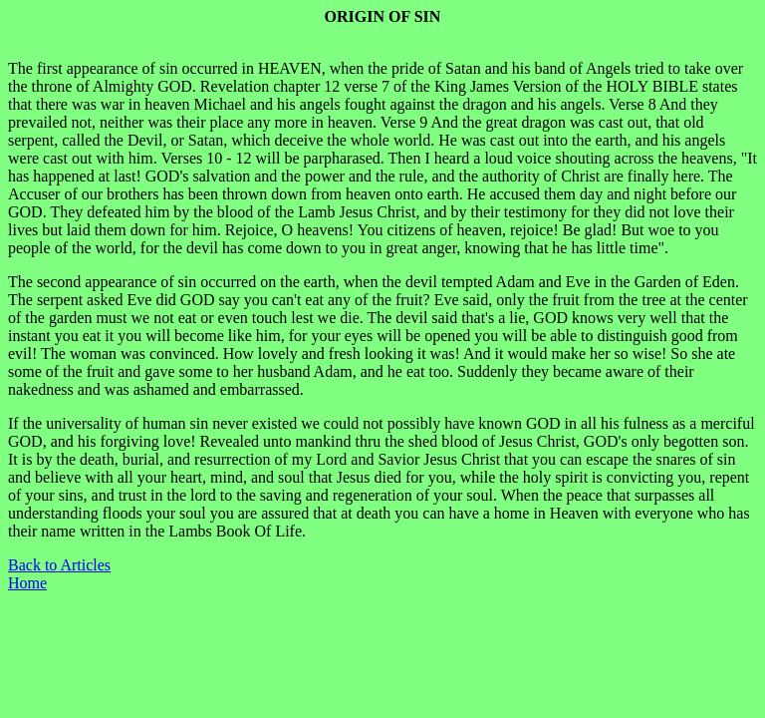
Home (27, 582)
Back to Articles (59, 564)
